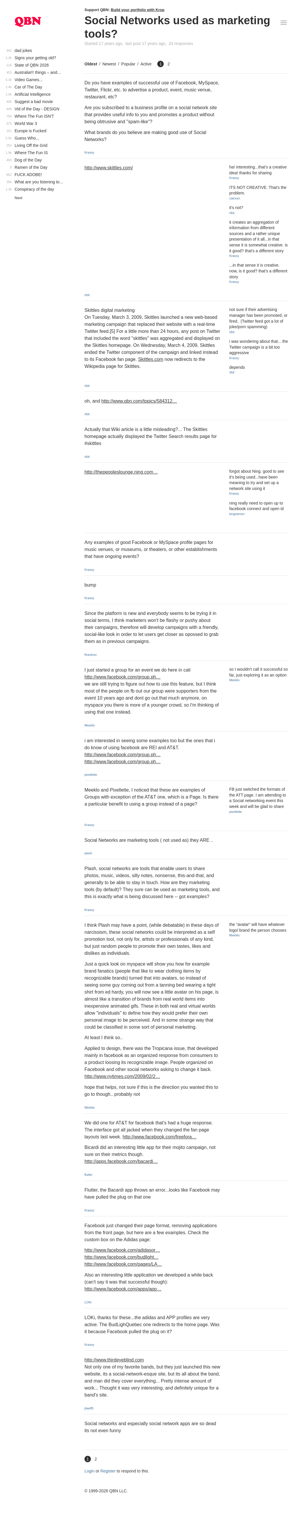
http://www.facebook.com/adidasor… (122, 1250)
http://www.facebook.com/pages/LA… (123, 1264)
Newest (109, 64)
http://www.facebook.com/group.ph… (122, 676)
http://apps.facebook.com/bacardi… (121, 1161)
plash (88, 853)
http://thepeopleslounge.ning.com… (121, 472)
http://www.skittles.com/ (108, 167)
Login (89, 1471)
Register (108, 1471)
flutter (88, 1174)
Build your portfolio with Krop (137, 10)
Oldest (90, 64)
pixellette (90, 774)
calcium (234, 198)
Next (18, 198)
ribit (87, 295)
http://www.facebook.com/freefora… (159, 1136)
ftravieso (90, 654)
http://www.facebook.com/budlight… (121, 1257)
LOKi (87, 1302)
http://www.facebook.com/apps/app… (122, 1288)
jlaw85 (89, 1408)
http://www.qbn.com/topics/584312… (139, 401)
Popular (128, 64)
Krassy (89, 152)
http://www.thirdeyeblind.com (114, 1359)
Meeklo (89, 725)
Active (145, 64)
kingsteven (237, 514)
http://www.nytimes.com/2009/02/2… (122, 1076)
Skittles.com (150, 359)
